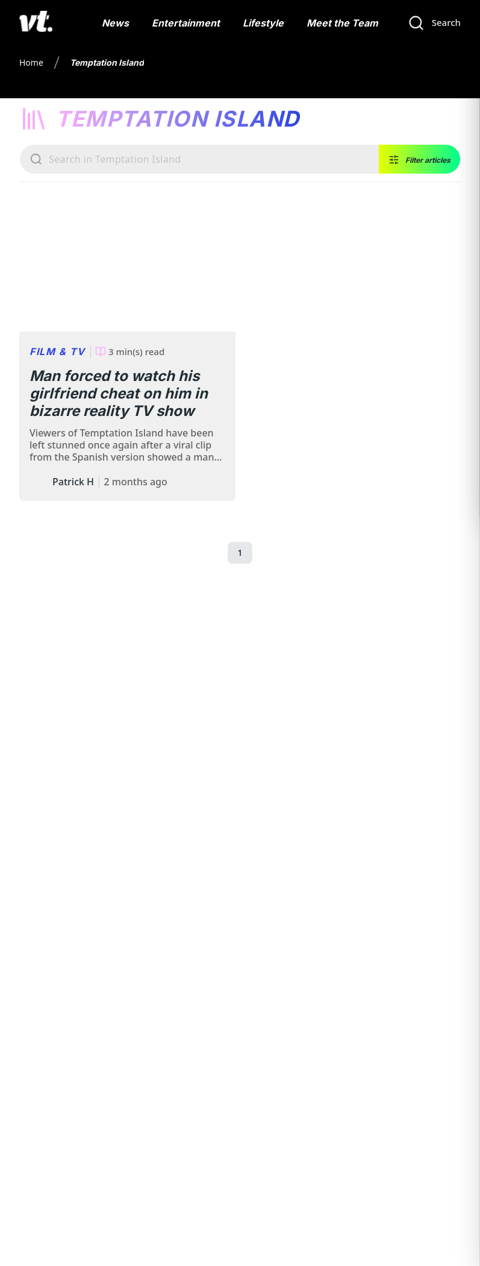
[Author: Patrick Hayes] (39, 482)
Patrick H (73, 481)
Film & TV (58, 351)
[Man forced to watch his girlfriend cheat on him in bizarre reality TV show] (127, 271)
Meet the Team (342, 23)
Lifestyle (263, 23)
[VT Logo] (35, 23)
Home (31, 62)
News (115, 23)
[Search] (434, 22)
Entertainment (186, 23)
